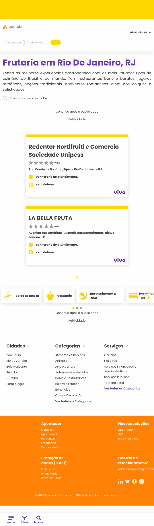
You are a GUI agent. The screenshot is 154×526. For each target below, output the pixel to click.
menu (11, 520)
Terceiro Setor (114, 383)
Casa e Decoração (69, 395)
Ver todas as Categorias (73, 401)
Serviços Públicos (116, 377)
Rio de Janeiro (16, 361)
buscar (38, 520)
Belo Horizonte (16, 366)
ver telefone (45, 184)
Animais (61, 361)
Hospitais (111, 361)
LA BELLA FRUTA (51, 218)
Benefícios (62, 389)
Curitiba (12, 378)
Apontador (15, 42)
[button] (73, 308)
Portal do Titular (52, 478)
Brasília (11, 372)
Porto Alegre (15, 384)
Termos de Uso (51, 447)
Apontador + (127, 430)
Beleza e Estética (67, 384)
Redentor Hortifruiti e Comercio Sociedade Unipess (74, 151)
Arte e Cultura (65, 366)
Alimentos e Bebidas (70, 355)
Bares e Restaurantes (70, 378)
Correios (110, 355)
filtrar (24, 520)
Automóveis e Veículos (71, 372)
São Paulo (13, 355)
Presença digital (129, 438)
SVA (121, 434)
